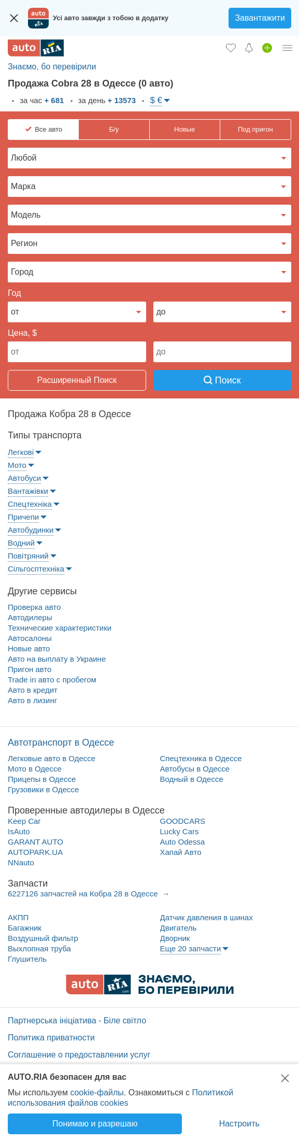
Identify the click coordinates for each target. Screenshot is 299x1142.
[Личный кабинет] (287, 47)
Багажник (24, 927)
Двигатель (178, 927)
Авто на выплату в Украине (57, 658)
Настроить (239, 1123)
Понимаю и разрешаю (94, 1123)
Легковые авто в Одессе (51, 758)
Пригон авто (29, 669)
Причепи (23, 516)
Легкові (21, 452)
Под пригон (255, 129)
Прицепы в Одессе (42, 779)
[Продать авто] (267, 47)
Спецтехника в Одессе (201, 758)
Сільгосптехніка (36, 568)
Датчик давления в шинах (206, 917)
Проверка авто (34, 607)
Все (48, 129)
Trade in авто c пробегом (52, 679)
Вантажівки (28, 491)
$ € (156, 100)
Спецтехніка (30, 503)
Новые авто (29, 648)
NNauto (21, 862)
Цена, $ (22, 333)
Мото (17, 465)
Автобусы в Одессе (195, 768)
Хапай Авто (181, 852)
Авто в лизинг (32, 700)
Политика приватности (51, 1037)
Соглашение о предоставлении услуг (79, 1054)
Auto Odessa (182, 841)
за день (106, 100)
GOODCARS (183, 821)
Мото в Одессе (35, 768)
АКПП (18, 917)
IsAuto (19, 831)
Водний (21, 542)
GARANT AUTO (35, 841)
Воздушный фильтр (43, 938)
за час (41, 100)
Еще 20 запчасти (190, 948)
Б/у (114, 129)
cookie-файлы (96, 1092)
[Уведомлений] (249, 47)
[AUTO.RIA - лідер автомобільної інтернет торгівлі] (36, 47)
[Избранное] (231, 47)
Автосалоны (30, 638)
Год (14, 293)
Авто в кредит (33, 690)
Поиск (222, 380)
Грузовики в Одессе (43, 789)
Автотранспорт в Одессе (61, 742)
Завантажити (260, 17)
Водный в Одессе (191, 779)
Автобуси (24, 478)
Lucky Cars (179, 831)
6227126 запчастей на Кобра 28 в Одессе (84, 893)
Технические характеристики (59, 627)
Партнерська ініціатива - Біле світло (77, 1020)
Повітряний (28, 555)
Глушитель (27, 958)
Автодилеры (30, 617)
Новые (184, 129)
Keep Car (24, 821)
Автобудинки (30, 529)
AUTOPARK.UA (35, 852)
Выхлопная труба (39, 948)
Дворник (175, 938)
